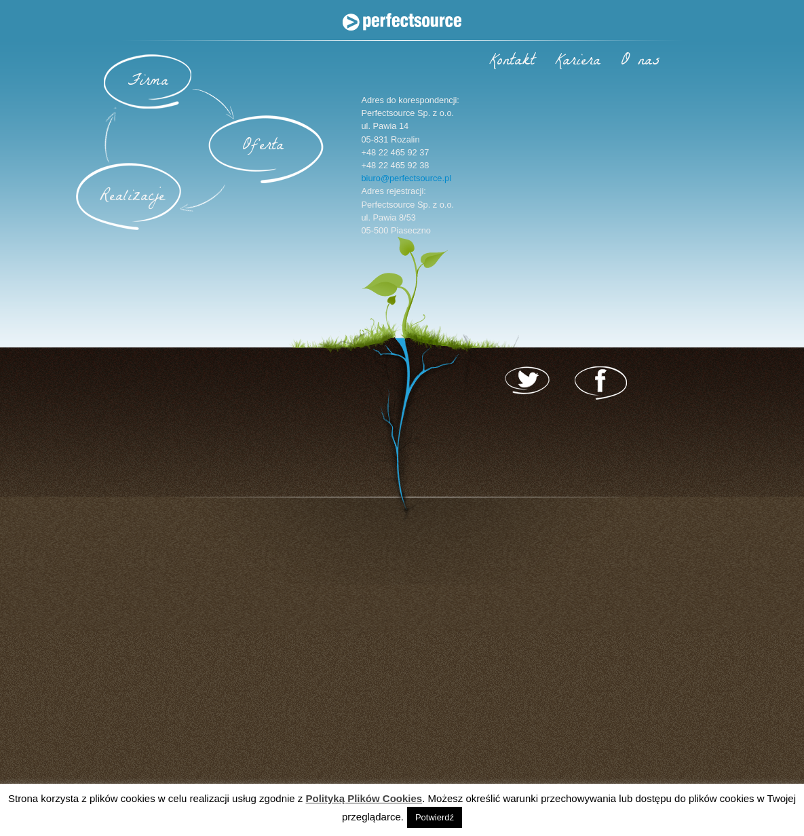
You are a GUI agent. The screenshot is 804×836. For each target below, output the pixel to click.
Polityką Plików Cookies (363, 798)
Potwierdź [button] (434, 817)
